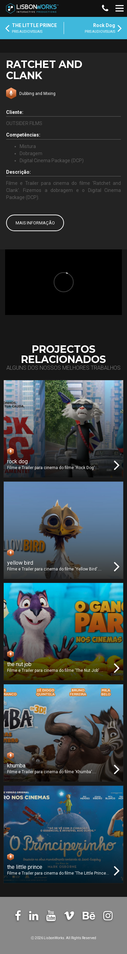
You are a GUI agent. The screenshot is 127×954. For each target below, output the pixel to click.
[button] (104, 8)
